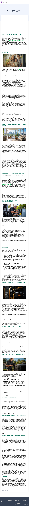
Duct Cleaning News (25, 504)
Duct (15, 502)
